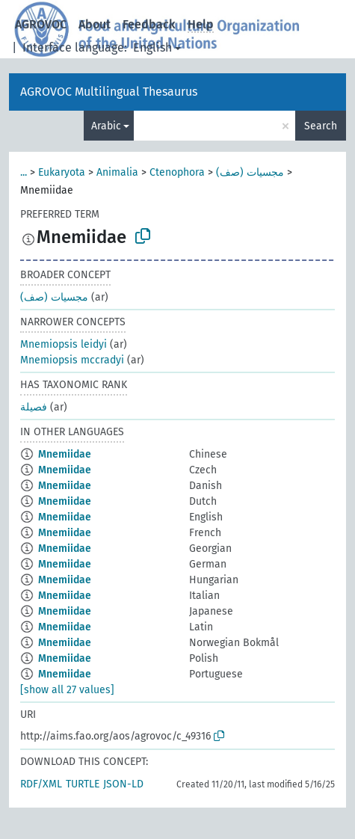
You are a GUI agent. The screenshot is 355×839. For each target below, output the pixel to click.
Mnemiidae (64, 454)
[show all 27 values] (67, 689)
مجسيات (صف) (250, 172)
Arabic (106, 126)
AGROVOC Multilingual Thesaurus (108, 91)
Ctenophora (177, 172)
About (94, 24)
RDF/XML (41, 784)
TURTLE (82, 784)
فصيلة (33, 407)
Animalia (117, 172)
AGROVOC (41, 24)
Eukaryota (61, 172)
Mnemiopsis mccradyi (72, 360)
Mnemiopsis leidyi (63, 344)
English (152, 47)
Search (320, 126)
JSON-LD (123, 784)
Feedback (149, 24)
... (23, 172)
